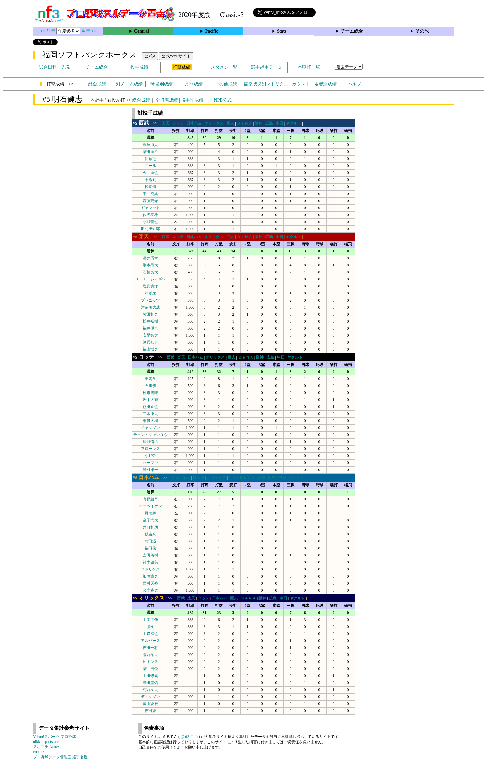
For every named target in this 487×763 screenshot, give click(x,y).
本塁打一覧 (309, 67)
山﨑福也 (150, 633)
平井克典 (150, 194)
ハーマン (150, 463)
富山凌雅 (150, 703)
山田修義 (150, 675)
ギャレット (150, 208)
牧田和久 (150, 314)
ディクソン (150, 696)
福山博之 (150, 349)
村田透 (150, 541)
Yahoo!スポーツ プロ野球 (54, 736)
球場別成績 (161, 84)
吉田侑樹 (150, 555)
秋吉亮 (150, 534)
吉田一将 (150, 647)
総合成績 (97, 84)
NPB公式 (223, 100)
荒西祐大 (150, 654)
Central (141, 31)
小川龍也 (150, 222)
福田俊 (150, 548)
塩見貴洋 (150, 286)
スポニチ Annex (46, 747)
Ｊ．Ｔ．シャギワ (150, 279)
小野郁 (150, 456)
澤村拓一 (150, 470)
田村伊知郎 (150, 229)
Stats (282, 31)
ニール (150, 166)
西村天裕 (150, 583)
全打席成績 (167, 100)
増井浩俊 (150, 668)
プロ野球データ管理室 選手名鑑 (60, 757)
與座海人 (150, 144)
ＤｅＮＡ (244, 123)
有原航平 (150, 499)
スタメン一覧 (224, 67)
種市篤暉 (150, 392)
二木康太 (150, 413)
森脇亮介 (150, 201)
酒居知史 (150, 342)
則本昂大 (150, 265)
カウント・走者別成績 (314, 84)
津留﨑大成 (150, 307)
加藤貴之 (150, 576)
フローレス (150, 449)
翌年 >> (88, 31)
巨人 (230, 123)
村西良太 (150, 689)
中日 (279, 123)
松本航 (150, 187)
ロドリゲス (150, 569)
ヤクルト (293, 123)
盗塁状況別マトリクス (266, 84)
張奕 (150, 626)
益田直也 (150, 406)
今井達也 (150, 173)
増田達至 (150, 151)
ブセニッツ (150, 300)
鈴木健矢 (150, 562)
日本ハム (194, 123)
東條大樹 (150, 420)
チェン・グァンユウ (150, 434)
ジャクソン (150, 427)
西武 (165, 237)
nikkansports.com (46, 741)
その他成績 (226, 84)
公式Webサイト (176, 56)
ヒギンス (150, 661)
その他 (422, 31)
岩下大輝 (150, 399)
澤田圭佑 (150, 682)
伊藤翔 (150, 158)
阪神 (258, 123)
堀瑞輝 (150, 513)
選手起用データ (266, 67)
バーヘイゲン (150, 506)
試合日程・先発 (54, 67)
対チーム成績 (129, 84)
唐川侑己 (150, 442)
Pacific (211, 31)
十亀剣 (150, 180)
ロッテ (178, 123)
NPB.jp (39, 752)
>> (147, 123)
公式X (150, 56)
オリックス (213, 123)
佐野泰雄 (150, 215)
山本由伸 (150, 619)
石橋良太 (150, 272)
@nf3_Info (189, 736)
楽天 (165, 123)
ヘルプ (354, 84)
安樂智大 (150, 335)
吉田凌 (150, 710)
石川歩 (150, 385)
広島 (269, 123)
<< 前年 (48, 31)
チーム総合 (352, 31)
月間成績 (194, 84)
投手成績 (139, 67)
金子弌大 (150, 520)
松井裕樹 (150, 321)
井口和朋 (150, 527)
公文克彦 (150, 590)
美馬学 (150, 378)
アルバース (150, 640)
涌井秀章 (150, 258)
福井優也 (150, 328)
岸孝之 (150, 293)
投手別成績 (192, 100)
